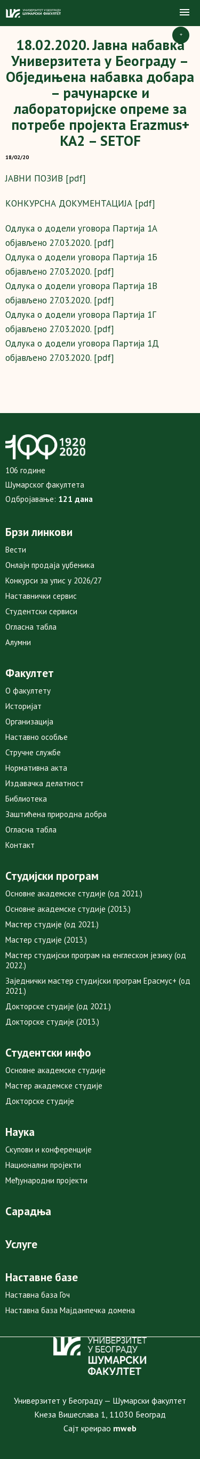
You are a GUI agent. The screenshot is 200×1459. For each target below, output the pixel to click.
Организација (29, 721)
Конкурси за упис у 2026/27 (53, 580)
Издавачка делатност (44, 783)
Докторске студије (39, 1101)
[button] (184, 12)
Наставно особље (36, 737)
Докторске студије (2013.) (52, 1022)
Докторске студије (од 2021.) (58, 1006)
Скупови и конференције (48, 1149)
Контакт (20, 845)
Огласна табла (31, 627)
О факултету (28, 691)
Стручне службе (33, 752)
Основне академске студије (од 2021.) (73, 893)
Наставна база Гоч (37, 1295)
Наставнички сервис (41, 596)
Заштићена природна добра (56, 814)
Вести (15, 550)
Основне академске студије (55, 1070)
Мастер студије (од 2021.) (52, 924)
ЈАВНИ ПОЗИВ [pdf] (45, 178)
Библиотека (26, 799)
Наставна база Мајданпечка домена (70, 1310)
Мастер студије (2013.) (46, 940)
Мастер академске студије (53, 1086)
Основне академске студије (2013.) (68, 909)
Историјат (23, 706)
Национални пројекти (43, 1165)
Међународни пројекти (46, 1180)
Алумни (18, 642)
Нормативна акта (36, 768)
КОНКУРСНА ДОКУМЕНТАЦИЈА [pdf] (80, 203)
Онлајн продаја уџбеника (49, 565)
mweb (125, 1428)
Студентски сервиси (41, 611)
